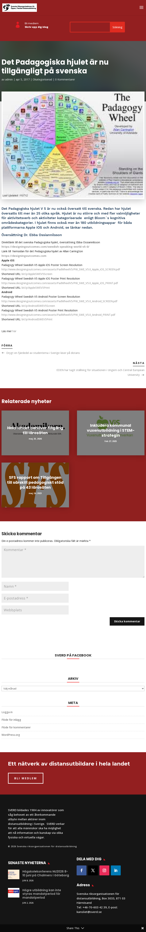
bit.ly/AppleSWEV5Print (36, 287)
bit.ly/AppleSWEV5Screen (37, 274)
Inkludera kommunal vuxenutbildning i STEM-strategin (111, 430)
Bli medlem (32, 23)
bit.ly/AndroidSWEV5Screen (38, 306)
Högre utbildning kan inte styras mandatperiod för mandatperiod (41, 894)
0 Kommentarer (65, 79)
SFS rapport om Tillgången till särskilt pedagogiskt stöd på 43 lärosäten (35, 482)
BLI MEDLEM (25, 778)
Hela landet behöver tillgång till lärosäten (35, 430)
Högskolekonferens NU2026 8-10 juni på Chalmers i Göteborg (45, 873)
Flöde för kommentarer (16, 727)
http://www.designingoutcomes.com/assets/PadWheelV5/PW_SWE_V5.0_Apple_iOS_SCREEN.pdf (61, 269)
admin (9, 79)
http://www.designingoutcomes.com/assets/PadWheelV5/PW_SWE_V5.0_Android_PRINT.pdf (58, 315)
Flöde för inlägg (11, 719)
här (14, 331)
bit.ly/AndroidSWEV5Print (37, 319)
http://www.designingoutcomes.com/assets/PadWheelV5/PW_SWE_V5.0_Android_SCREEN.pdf (59, 301)
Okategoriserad (42, 79)
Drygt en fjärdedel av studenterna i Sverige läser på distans (43, 353)
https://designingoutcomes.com (24, 256)
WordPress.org (11, 735)
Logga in (7, 712)
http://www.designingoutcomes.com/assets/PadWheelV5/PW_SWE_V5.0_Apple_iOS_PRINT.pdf (60, 283)
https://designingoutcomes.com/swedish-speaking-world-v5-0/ (45, 246)
